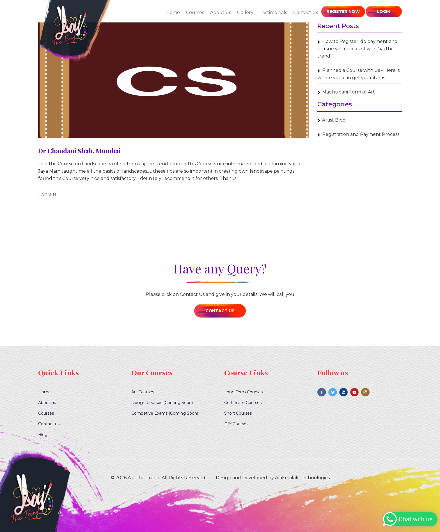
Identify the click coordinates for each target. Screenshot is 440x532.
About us (221, 12)
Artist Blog (334, 120)
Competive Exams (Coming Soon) (164, 413)
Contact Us (306, 12)
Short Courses (238, 413)
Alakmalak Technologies (302, 477)
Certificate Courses (243, 402)
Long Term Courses (243, 391)
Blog (42, 434)
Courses (196, 12)
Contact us (48, 423)
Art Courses (142, 391)
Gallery (246, 12)
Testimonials (274, 12)
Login (383, 11)
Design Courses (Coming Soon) (162, 402)
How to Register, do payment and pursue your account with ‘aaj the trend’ (357, 49)
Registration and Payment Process (360, 134)
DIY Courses (236, 423)
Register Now (343, 11)
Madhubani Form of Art (348, 92)
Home (173, 12)
